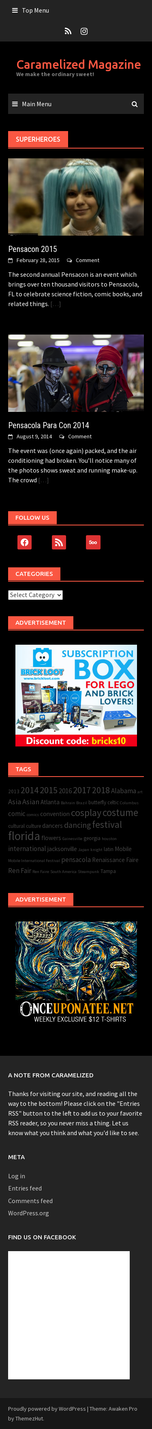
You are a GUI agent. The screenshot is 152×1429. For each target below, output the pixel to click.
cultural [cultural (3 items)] (16, 826)
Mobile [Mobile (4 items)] (123, 849)
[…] (55, 304)
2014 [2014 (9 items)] (30, 790)
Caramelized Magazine (78, 64)
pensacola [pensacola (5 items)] (76, 859)
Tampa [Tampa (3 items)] (108, 871)
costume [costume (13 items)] (120, 812)
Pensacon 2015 (32, 249)
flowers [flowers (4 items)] (51, 838)
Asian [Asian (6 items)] (30, 801)
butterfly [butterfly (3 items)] (97, 802)
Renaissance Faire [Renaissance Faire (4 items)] (115, 860)
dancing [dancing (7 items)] (77, 825)
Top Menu (35, 10)
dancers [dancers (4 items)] (52, 825)
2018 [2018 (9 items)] (101, 790)
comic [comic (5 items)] (17, 813)
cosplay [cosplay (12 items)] (86, 812)
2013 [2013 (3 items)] (13, 791)
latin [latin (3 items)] (108, 849)
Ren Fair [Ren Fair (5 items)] (19, 870)
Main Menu (36, 104)
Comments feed (30, 1201)
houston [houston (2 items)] (109, 838)
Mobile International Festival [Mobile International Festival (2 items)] (34, 860)
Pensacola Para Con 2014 (48, 425)
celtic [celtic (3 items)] (113, 802)
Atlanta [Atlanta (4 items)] (50, 802)
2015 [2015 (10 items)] (49, 790)
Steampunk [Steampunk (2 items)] (88, 871)
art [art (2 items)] (140, 791)
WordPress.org (28, 1213)
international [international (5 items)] (27, 848)
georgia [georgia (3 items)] (92, 838)
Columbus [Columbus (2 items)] (129, 802)
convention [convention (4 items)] (55, 814)
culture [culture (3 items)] (33, 826)
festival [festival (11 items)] (107, 824)
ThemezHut (29, 1418)
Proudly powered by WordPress (47, 1408)
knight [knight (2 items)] (96, 849)
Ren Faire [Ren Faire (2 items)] (40, 871)
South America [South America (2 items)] (63, 871)
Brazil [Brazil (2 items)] (81, 802)
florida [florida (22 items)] (24, 835)
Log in (16, 1176)
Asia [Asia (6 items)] (14, 801)
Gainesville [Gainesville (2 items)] (72, 838)
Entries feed (25, 1188)
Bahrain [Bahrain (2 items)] (68, 802)
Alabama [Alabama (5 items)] (123, 790)
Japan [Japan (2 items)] (83, 849)
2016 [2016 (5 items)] (65, 790)
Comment (87, 260)
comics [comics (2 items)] (33, 814)
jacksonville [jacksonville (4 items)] (62, 849)
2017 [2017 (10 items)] (82, 790)
